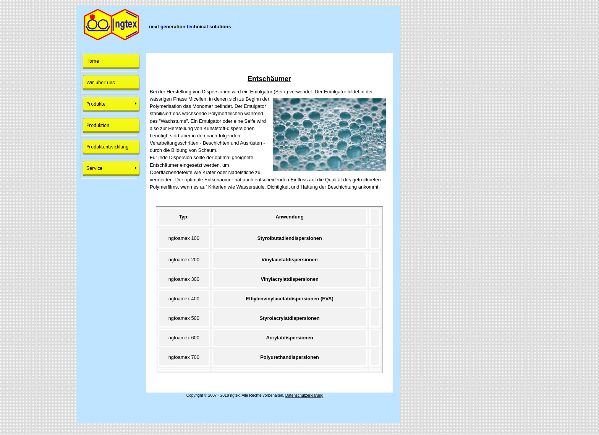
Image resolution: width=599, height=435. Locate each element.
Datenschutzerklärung (304, 395)
